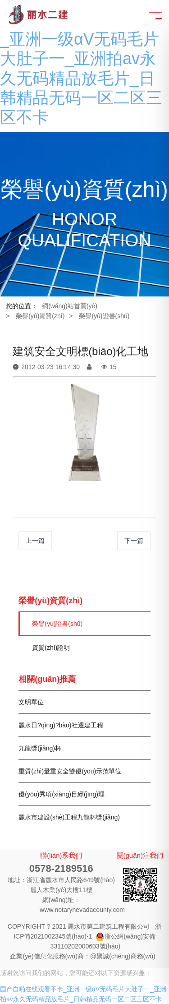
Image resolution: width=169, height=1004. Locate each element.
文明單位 (31, 702)
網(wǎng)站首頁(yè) (69, 306)
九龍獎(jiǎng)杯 (39, 748)
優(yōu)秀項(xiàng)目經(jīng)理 (61, 794)
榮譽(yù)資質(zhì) (40, 315)
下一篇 (133, 540)
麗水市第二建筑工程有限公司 (109, 926)
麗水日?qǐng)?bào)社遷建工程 (60, 725)
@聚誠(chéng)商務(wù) (122, 956)
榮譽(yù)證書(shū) (104, 315)
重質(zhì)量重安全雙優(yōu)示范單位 (69, 771)
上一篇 (35, 540)
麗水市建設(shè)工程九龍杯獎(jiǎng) (69, 817)
